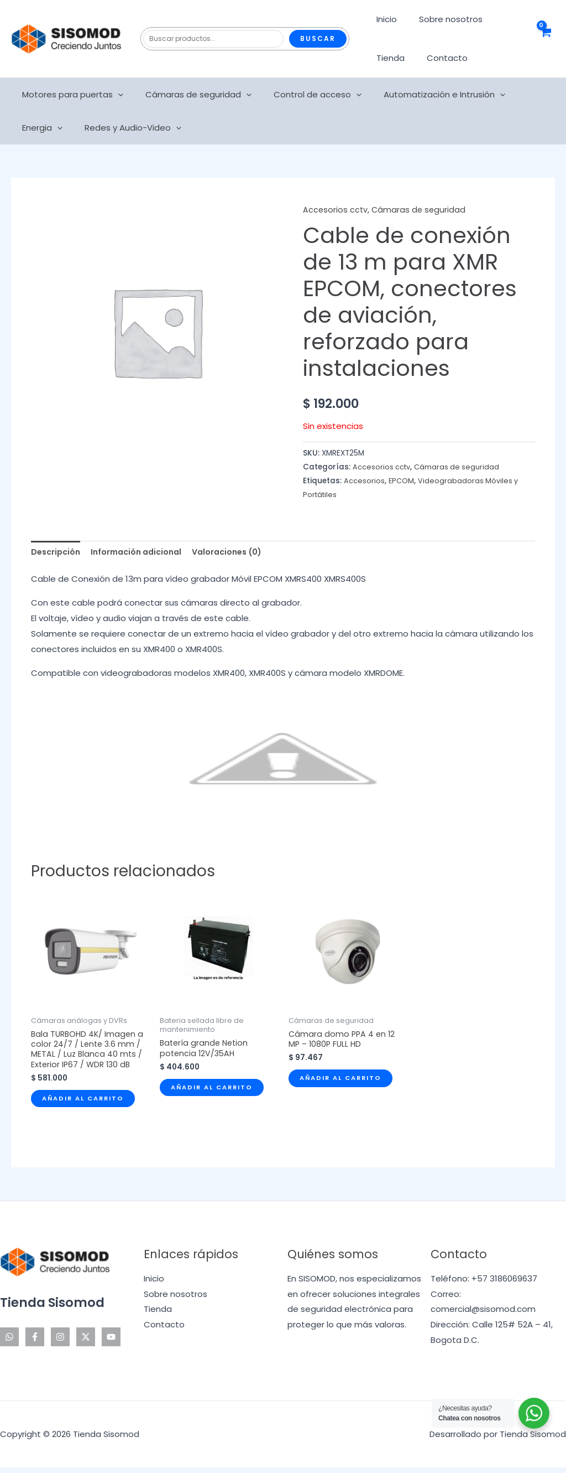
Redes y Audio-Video (67, 127)
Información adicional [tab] (142, 553)
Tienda (388, 58)
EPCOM (402, 481)
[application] (115, 94)
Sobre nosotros (442, 19)
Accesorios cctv (336, 209)
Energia (522, 94)
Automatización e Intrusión (425, 94)
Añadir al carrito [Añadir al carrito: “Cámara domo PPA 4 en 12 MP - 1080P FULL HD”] (344, 1082)
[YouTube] (111, 1342)
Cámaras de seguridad (190, 94)
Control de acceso (304, 94)
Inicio (384, 19)
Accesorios (364, 481)
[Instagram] (60, 1342)
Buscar (318, 38)
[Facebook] (34, 1342)
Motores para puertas (69, 94)
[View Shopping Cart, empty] (545, 39)
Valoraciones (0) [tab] (239, 553)
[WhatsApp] (9, 1342)
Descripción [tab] (57, 553)
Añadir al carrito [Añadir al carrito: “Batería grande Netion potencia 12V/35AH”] (215, 1090)
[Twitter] (85, 1342)
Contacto (438, 58)
